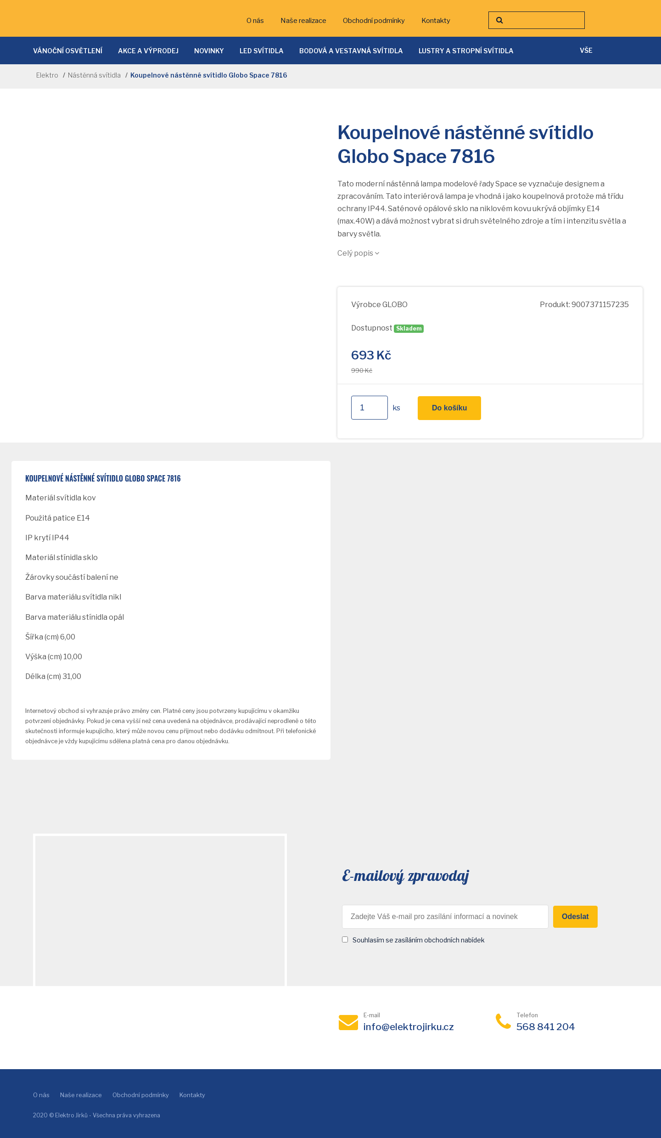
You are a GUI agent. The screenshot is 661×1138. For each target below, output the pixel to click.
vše (586, 50)
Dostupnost (371, 328)
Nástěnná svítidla (94, 75)
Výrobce (366, 304)
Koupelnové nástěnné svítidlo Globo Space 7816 (103, 479)
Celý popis (358, 253)
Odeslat (575, 916)
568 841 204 (545, 1026)
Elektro (47, 75)
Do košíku (449, 408)
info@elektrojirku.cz (409, 1026)
